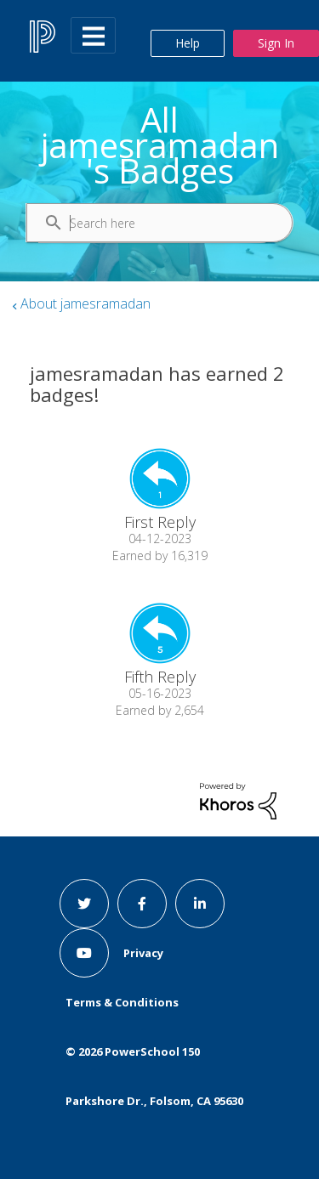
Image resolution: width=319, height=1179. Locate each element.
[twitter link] (84, 903)
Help (187, 43)
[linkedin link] (200, 903)
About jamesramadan (85, 303)
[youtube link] (84, 953)
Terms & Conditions (122, 1002)
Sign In (276, 43)
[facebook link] (142, 903)
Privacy (143, 953)
